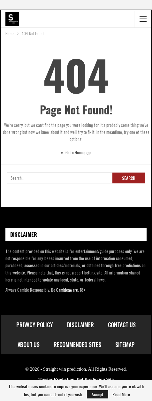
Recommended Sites (77, 344)
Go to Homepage (76, 152)
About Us (29, 344)
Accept (97, 394)
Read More (121, 394)
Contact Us (122, 324)
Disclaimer (80, 324)
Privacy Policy (34, 324)
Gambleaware (67, 290)
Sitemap (125, 344)
